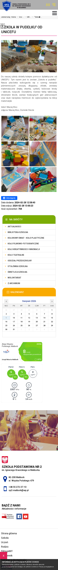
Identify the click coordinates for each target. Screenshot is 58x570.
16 (6, 322)
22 (52, 322)
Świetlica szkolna (17, 272)
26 (29, 326)
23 (6, 326)
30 (6, 329)
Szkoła (5, 537)
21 (44, 322)
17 (14, 322)
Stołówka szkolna (18, 266)
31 (14, 329)
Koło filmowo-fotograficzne (23, 243)
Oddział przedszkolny (20, 261)
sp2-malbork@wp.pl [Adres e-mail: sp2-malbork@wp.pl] (19, 490)
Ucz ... (20, 17)
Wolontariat (14, 278)
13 (37, 318)
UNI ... (27, 17)
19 (29, 322)
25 (21, 326)
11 (21, 318)
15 (52, 318)
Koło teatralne (16, 255)
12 (29, 318)
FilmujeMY (7, 551)
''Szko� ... (36, 17)
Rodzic (5, 546)
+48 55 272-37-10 (54, 4)
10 (14, 318)
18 (21, 322)
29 (52, 326)
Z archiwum (14, 283)
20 (37, 322)
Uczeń (4, 542)
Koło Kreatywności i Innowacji (24, 249)
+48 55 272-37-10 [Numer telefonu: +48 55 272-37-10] (17, 487)
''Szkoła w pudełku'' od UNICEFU (21, 29)
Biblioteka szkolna (18, 232)
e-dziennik (6, 555)
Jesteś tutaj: (6, 17)
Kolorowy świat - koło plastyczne (26, 238)
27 (37, 326)
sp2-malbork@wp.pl (48, 5)
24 (14, 326)
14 (44, 318)
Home (13, 17)
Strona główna (9, 533)
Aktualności (14, 226)
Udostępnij (9, 198)
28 (44, 326)
